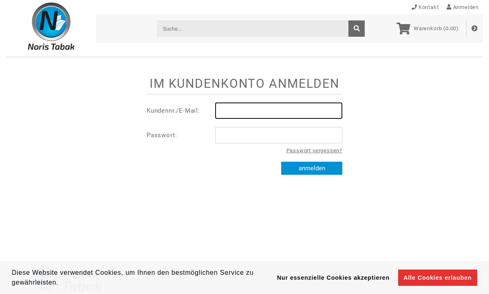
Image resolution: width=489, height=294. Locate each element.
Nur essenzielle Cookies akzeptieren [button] (333, 277)
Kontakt (425, 7)
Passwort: (244, 135)
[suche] (356, 28)
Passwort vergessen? (314, 150)
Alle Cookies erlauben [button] (437, 277)
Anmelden (463, 7)
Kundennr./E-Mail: (244, 110)
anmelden (312, 168)
